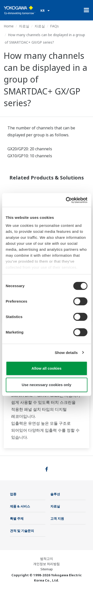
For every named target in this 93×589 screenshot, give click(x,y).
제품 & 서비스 (20, 506)
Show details (66, 352)
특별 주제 (17, 518)
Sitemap (46, 569)
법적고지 (46, 558)
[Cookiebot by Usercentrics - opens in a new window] (66, 200)
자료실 (24, 26)
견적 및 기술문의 (22, 530)
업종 (13, 494)
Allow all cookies (46, 368)
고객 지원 (57, 518)
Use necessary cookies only (46, 385)
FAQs (54, 26)
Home (9, 26)
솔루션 (55, 494)
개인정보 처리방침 (46, 564)
